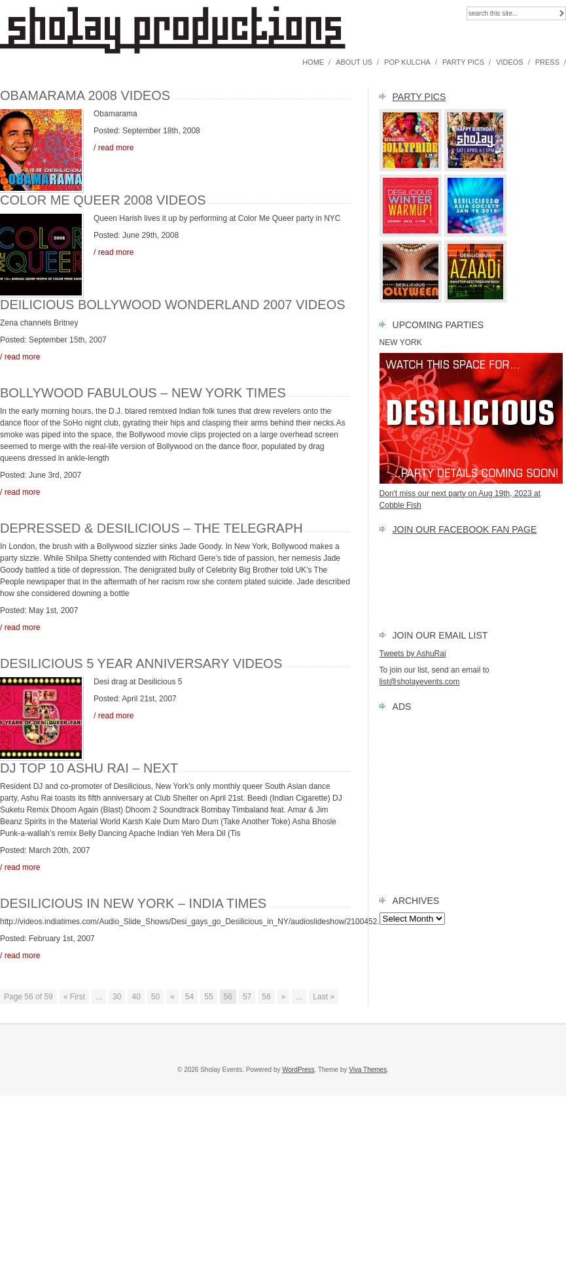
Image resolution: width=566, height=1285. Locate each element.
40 (136, 996)
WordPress (298, 1069)
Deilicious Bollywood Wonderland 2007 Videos (172, 304)
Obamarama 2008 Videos (85, 95)
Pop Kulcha (407, 62)
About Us (354, 62)
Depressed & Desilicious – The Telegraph (151, 528)
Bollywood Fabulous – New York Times (143, 393)
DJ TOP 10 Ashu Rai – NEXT (89, 768)
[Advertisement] (473, 800)
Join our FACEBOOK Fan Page (465, 529)
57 (247, 996)
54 (189, 996)
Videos (509, 62)
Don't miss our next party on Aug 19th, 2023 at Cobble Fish (471, 493)
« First (74, 996)
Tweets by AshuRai (413, 653)
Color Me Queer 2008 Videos (103, 200)
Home (313, 62)
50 (155, 996)
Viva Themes (368, 1069)
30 (117, 996)
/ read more (113, 147)
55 (208, 996)
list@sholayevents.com (420, 681)
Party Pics (463, 62)
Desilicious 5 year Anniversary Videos (141, 663)
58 (266, 996)
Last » (323, 996)
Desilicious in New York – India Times (133, 903)
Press (547, 62)
